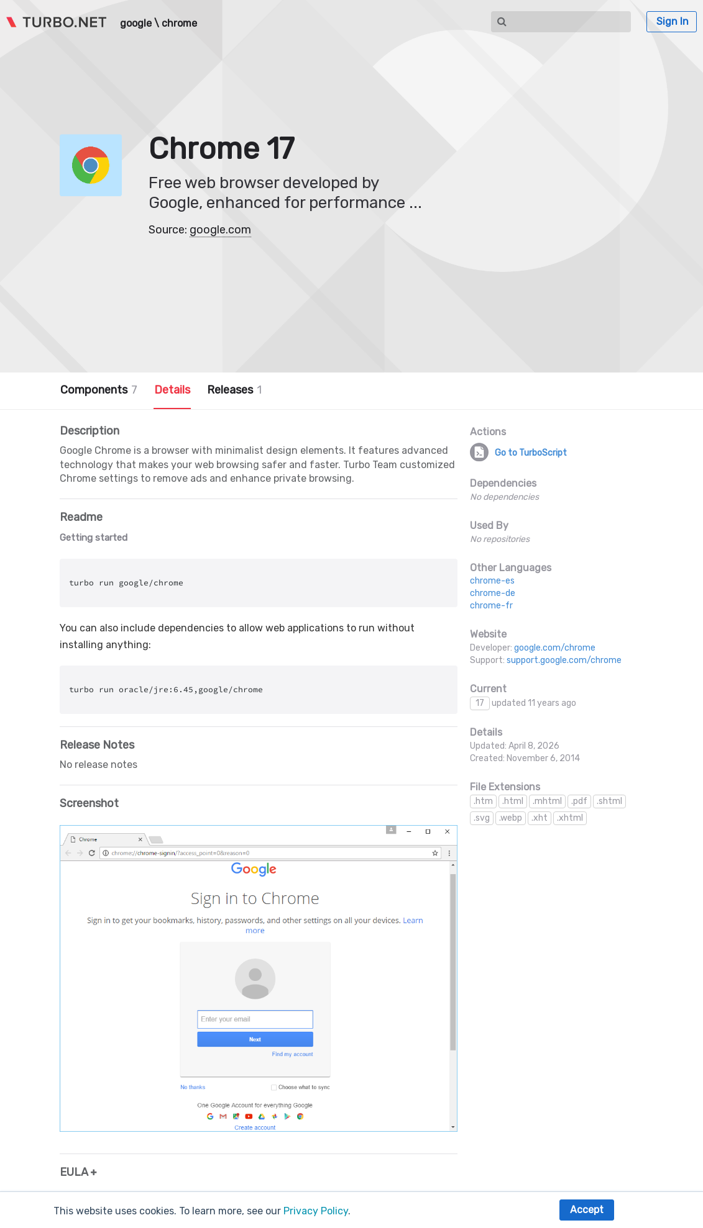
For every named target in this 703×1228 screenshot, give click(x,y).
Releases (234, 390)
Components (98, 390)
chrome (179, 24)
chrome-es (492, 581)
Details (172, 390)
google (136, 24)
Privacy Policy (315, 1211)
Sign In (672, 21)
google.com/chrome (554, 648)
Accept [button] (587, 1210)
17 (480, 703)
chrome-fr (491, 605)
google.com (220, 230)
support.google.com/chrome (564, 660)
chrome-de (492, 593)
